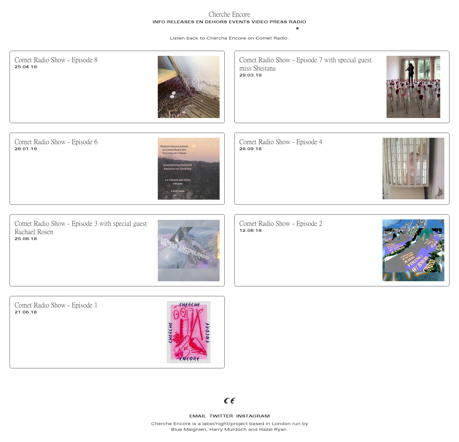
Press (278, 21)
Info (159, 21)
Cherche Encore (229, 14)
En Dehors (211, 21)
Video (259, 21)
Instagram (253, 416)
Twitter (221, 416)
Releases (180, 21)
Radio (297, 21)
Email (197, 416)
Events (239, 21)
